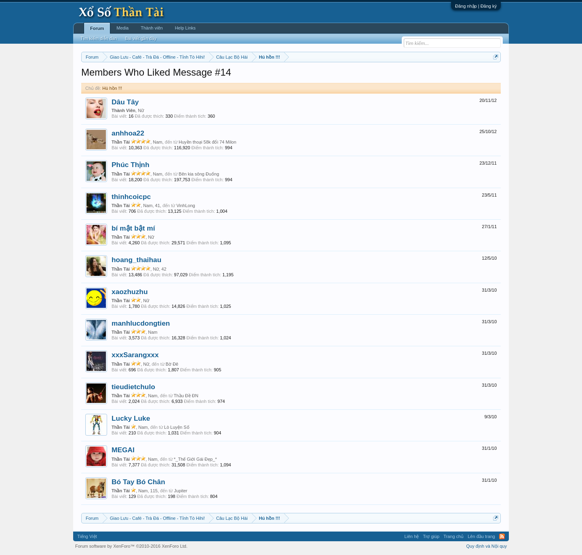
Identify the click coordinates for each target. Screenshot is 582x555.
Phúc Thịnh (131, 165)
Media (122, 27)
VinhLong (185, 205)
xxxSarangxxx (135, 355)
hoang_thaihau (136, 260)
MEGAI (123, 450)
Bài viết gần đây (140, 38)
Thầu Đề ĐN (186, 395)
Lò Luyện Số (177, 427)
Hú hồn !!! (112, 88)
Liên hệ (411, 536)
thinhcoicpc (131, 197)
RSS (502, 536)
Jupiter (181, 490)
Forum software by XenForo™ (131, 546)
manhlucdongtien (141, 323)
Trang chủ (453, 536)
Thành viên (151, 27)
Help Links (185, 27)
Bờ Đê (172, 364)
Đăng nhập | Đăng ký (476, 6)
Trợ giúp (431, 536)
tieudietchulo (133, 387)
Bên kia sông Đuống (199, 174)
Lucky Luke (131, 418)
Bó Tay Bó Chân (138, 482)
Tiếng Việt (87, 536)
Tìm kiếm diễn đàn (98, 38)
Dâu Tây (125, 102)
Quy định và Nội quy (486, 546)
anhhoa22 (128, 133)
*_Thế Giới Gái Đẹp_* (195, 459)
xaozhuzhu (130, 292)
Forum (97, 28)
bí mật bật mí (133, 228)
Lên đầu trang (481, 536)
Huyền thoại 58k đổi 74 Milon (207, 142)
